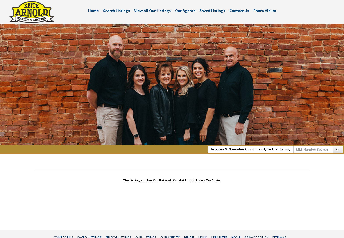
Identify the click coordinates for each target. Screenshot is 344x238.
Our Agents (185, 10)
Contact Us (239, 10)
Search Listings (116, 10)
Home (93, 10)
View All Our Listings (152, 10)
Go (338, 149)
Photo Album (264, 10)
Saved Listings (212, 10)
